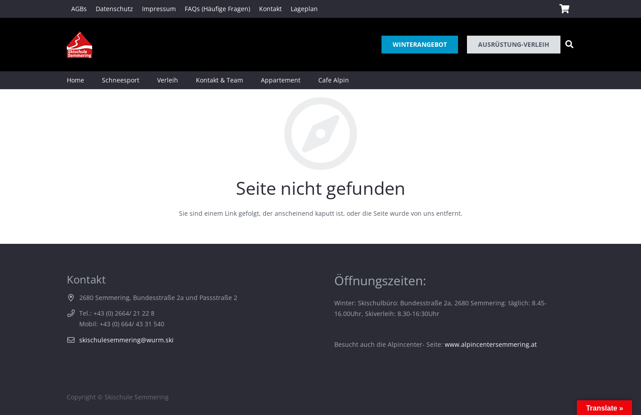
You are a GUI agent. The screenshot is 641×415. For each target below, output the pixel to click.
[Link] (79, 44)
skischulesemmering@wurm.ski (126, 340)
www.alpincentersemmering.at (491, 344)
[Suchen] (569, 44)
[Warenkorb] (564, 9)
